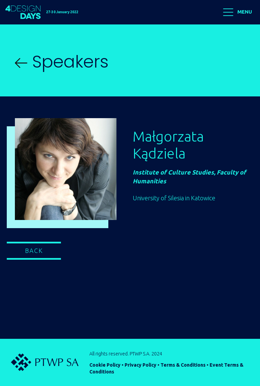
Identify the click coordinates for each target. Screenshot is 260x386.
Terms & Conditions (182, 365)
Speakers (62, 62)
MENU (237, 12)
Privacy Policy (140, 365)
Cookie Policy (105, 365)
